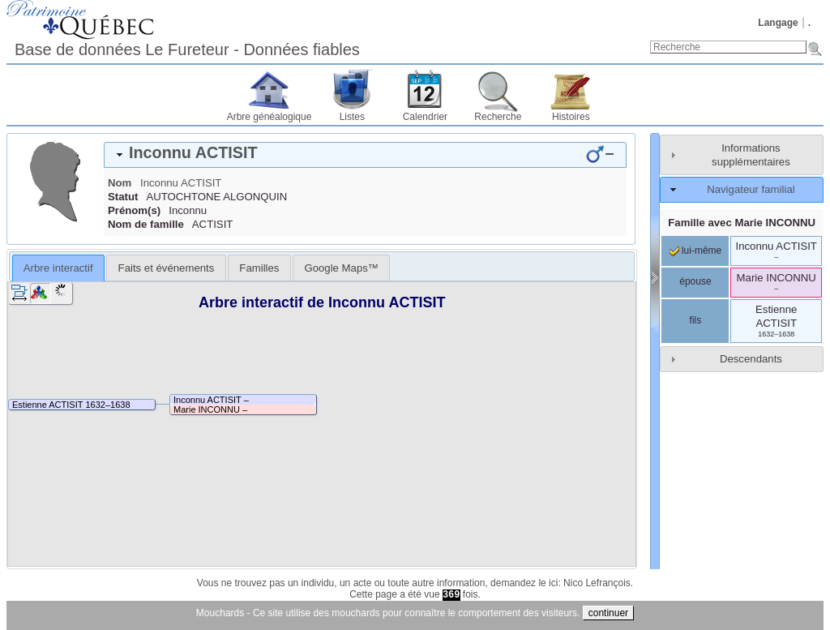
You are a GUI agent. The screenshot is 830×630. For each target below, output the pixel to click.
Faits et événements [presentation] (166, 268)
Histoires (571, 116)
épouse (695, 281)
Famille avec (741, 222)
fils (696, 320)
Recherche (497, 116)
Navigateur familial (750, 189)
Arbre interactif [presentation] (58, 268)
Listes (352, 116)
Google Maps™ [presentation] (341, 268)
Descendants (751, 359)
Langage (778, 22)
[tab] (365, 155)
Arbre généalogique (269, 116)
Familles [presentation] (259, 268)
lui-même (696, 250)
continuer (608, 613)
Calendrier (425, 116)
